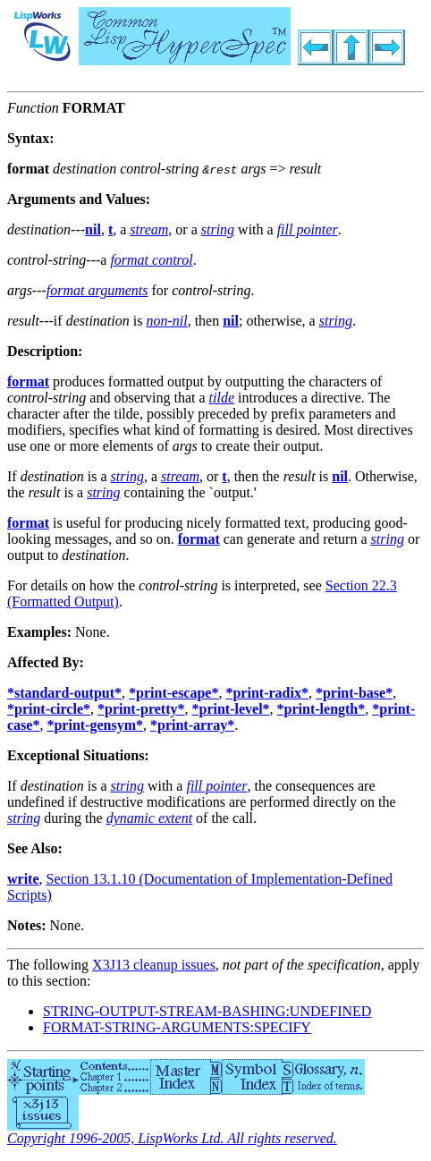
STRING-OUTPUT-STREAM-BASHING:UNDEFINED (207, 1011)
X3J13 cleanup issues (154, 964)
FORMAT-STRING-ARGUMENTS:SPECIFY (177, 1027)
